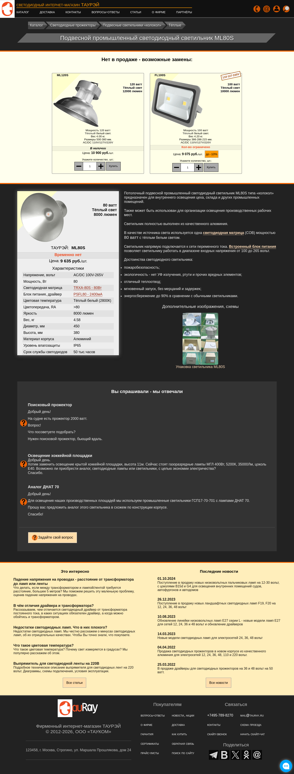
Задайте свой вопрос (55, 537)
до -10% (211, 154)
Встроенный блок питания (252, 247)
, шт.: (98, 159)
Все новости (218, 682)
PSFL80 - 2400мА (88, 294)
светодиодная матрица (223, 233)
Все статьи (74, 682)
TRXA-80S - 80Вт (88, 288)
